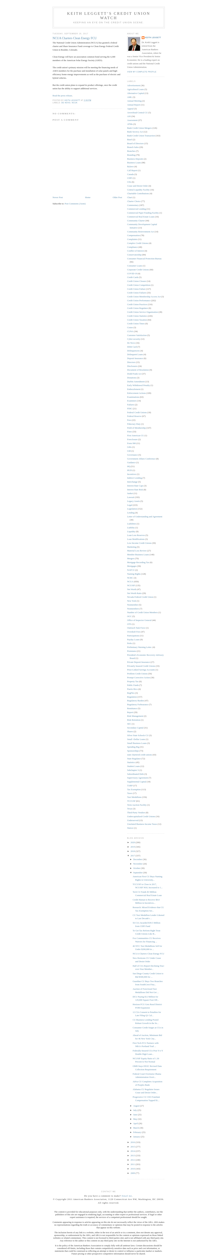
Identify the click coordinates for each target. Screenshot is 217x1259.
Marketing (131, 547)
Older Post (117, 197)
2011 (133, 1164)
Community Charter (136, 220)
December (138, 859)
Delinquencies (133, 350)
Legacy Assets (133, 501)
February (137, 1132)
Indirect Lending (134, 478)
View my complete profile (141, 72)
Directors (131, 362)
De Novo (66, 103)
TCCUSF (131, 801)
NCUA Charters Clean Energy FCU (148, 953)
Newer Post (58, 197)
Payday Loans (133, 639)
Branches (131, 151)
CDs (129, 182)
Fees (129, 420)
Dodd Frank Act (134, 373)
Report (130, 712)
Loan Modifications (136, 539)
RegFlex (131, 693)
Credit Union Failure (136, 289)
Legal (129, 505)
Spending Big (133, 747)
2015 (133, 1146)
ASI (129, 116)
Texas (129, 808)
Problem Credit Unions (137, 673)
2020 (133, 842)
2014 (133, 1151)
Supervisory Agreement (137, 777)
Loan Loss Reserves (136, 535)
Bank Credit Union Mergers (139, 128)
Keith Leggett (153, 38)
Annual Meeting (134, 101)
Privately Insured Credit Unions (141, 666)
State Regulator (134, 758)
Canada (130, 174)
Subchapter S (133, 770)
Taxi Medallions (134, 797)
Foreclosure (132, 439)
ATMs (130, 124)
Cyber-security (133, 339)
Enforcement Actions (136, 393)
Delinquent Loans (135, 354)
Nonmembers (133, 608)
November (138, 863)
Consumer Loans (134, 265)
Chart (129, 197)
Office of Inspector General (139, 620)
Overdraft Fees (133, 631)
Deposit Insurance (135, 358)
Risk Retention (133, 720)
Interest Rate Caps (135, 485)
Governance (132, 455)
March (136, 1128)
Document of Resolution (138, 370)
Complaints (132, 239)
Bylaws (130, 166)
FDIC (129, 408)
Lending (130, 512)
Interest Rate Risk (135, 489)
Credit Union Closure (136, 281)
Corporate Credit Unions (138, 269)
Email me (127, 1196)
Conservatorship (134, 254)
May (135, 1119)
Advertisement (133, 85)
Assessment (132, 120)
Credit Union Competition (138, 285)
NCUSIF (131, 585)
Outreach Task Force (136, 628)
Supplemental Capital (136, 781)
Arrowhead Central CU (137, 112)
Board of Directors (135, 143)
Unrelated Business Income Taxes (142, 824)
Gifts (129, 447)
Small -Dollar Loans (136, 739)
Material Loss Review (137, 550)
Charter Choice (134, 201)
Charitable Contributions (138, 193)
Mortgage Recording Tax (138, 562)
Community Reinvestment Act (140, 231)
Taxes (129, 793)
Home (88, 197)
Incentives (131, 474)
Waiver (130, 828)
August (136, 1105)
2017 (133, 855)
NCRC (130, 577)
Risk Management (135, 716)
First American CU (135, 435)
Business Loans (134, 162)
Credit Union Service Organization (142, 312)
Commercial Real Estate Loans (140, 216)
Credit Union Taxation (137, 320)
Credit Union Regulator (137, 308)
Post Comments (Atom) (75, 203)
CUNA (130, 331)
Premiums (131, 651)
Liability (131, 527)
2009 (133, 1173)
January (137, 1136)
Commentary (133, 205)
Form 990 (131, 443)
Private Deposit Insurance (138, 662)
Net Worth (131, 589)
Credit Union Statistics (137, 316)
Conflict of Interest (135, 250)
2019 (133, 846)
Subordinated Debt (135, 774)
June (135, 1114)
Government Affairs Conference (141, 458)
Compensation (133, 235)
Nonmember (132, 604)
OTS (129, 624)
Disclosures (132, 366)
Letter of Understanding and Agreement (144, 516)
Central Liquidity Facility (138, 189)
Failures (130, 404)
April (136, 1123)
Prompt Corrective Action (138, 677)
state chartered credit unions (139, 754)
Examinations (133, 397)
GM (129, 451)
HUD (129, 470)
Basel (129, 139)
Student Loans (133, 766)
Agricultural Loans (135, 89)
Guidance (131, 462)
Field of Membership (136, 428)
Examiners (132, 400)
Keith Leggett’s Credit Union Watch (108, 15)
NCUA (74, 103)
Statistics (131, 762)
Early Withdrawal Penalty (138, 385)
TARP (130, 785)
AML (129, 97)
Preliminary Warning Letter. (139, 647)
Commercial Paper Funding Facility (143, 213)
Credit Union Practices (137, 304)
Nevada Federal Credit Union (140, 597)
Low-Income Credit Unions (139, 543)
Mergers (130, 558)
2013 (133, 1155)
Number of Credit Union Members (142, 612)
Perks (129, 643)
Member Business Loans (138, 554)
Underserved (132, 820)
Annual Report (133, 104)
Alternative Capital (135, 93)
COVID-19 (132, 273)
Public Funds (133, 685)
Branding (131, 155)
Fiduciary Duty (134, 424)
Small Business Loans (137, 743)
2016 (133, 1142)
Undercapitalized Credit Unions (141, 816)
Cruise (130, 327)
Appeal (130, 108)
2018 (133, 851)
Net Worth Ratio (134, 593)
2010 (133, 1168)
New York (131, 601)
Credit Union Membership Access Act (144, 296)
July (135, 1110)
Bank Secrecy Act (135, 131)
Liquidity (131, 531)
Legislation (132, 508)
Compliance (132, 247)
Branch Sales (133, 147)
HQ (128, 466)
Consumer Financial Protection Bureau (144, 258)
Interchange (132, 481)
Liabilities (131, 523)
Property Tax (133, 681)
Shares (130, 731)
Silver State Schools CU (138, 735)
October (137, 868)
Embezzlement (133, 389)
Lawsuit (130, 497)
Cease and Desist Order (137, 186)
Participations (133, 635)
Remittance (132, 708)
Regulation (132, 697)
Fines (129, 431)
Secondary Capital (135, 727)
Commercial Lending (136, 209)
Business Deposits (135, 159)
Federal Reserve (134, 416)
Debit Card (132, 346)
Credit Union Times (136, 323)
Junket (130, 493)
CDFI (129, 178)
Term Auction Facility (137, 805)
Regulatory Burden (135, 700)
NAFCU (131, 570)
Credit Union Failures (136, 292)
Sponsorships (133, 750)
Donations (131, 377)
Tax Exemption (134, 789)
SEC (129, 724)
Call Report (132, 170)
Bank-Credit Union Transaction (141, 135)
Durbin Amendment (136, 381)
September (138, 872)
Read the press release (62, 95)
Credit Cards (132, 277)
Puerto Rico (132, 689)
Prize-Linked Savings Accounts (141, 669)
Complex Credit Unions (137, 243)
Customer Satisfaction (137, 335)
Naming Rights (134, 574)
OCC (129, 616)
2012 (133, 1160)
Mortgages (132, 566)
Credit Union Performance (139, 300)
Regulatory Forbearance (137, 704)
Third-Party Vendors (136, 812)
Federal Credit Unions (137, 412)
